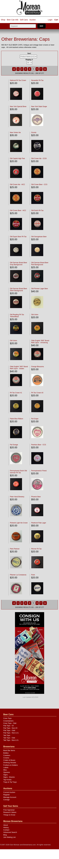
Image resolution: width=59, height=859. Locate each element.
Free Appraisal (8, 810)
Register (6, 795)
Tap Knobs (7, 780)
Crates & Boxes (9, 760)
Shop (3, 20)
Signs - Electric (9, 777)
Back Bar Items (9, 750)
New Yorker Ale (15, 132)
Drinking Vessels (9, 763)
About (5, 825)
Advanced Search (10, 832)
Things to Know (9, 815)
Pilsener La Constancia (18, 575)
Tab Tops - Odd (9, 738)
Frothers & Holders (10, 765)
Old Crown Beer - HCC (18, 210)
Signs (5, 775)
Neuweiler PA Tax (37, 80)
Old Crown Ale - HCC (17, 184)
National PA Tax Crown (18, 80)
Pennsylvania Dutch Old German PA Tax (18, 472)
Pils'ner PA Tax (36, 549)
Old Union (34, 315)
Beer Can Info (12, 20)
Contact (6, 830)
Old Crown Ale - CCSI (39, 158)
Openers (6, 772)
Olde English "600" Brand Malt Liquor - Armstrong (40, 342)
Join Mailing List (9, 837)
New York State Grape (39, 106)
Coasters (6, 755)
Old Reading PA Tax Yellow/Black (17, 316)
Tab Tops (6, 735)
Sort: (29, 53)
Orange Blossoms (37, 367)
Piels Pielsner (15, 549)
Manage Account (9, 797)
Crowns (6, 758)
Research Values (9, 812)
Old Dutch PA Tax (37, 210)
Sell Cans (24, 20)
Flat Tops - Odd (9, 730)
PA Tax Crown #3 (37, 393)
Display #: (29, 60)
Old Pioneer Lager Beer (39, 289)
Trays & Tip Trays (10, 782)
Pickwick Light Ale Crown (19, 523)
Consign (6, 800)
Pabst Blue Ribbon (16, 419)
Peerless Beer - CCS (38, 445)
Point (33, 575)
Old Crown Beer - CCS (39, 184)
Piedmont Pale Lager (38, 523)
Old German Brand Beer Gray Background (18, 264)
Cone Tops (7, 718)
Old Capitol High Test (17, 158)
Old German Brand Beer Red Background (39, 264)
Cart (56, 20)
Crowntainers (8, 721)
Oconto (33, 132)
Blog (5, 835)
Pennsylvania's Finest (39, 471)
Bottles (6, 753)
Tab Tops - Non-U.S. (11, 740)
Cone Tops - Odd (9, 723)
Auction (32, 20)
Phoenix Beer (36, 497)
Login (50, 20)
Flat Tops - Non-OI (10, 728)
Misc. (5, 770)
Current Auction (9, 792)
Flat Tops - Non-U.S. (11, 733)
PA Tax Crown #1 (16, 393)
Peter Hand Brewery (17, 497)
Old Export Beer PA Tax (18, 237)
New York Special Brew (18, 106)
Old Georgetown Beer (39, 237)
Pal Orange (14, 445)
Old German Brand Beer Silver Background (18, 290)
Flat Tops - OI (8, 726)
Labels (5, 767)
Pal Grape (34, 419)
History (6, 827)
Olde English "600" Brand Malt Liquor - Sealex (19, 368)
